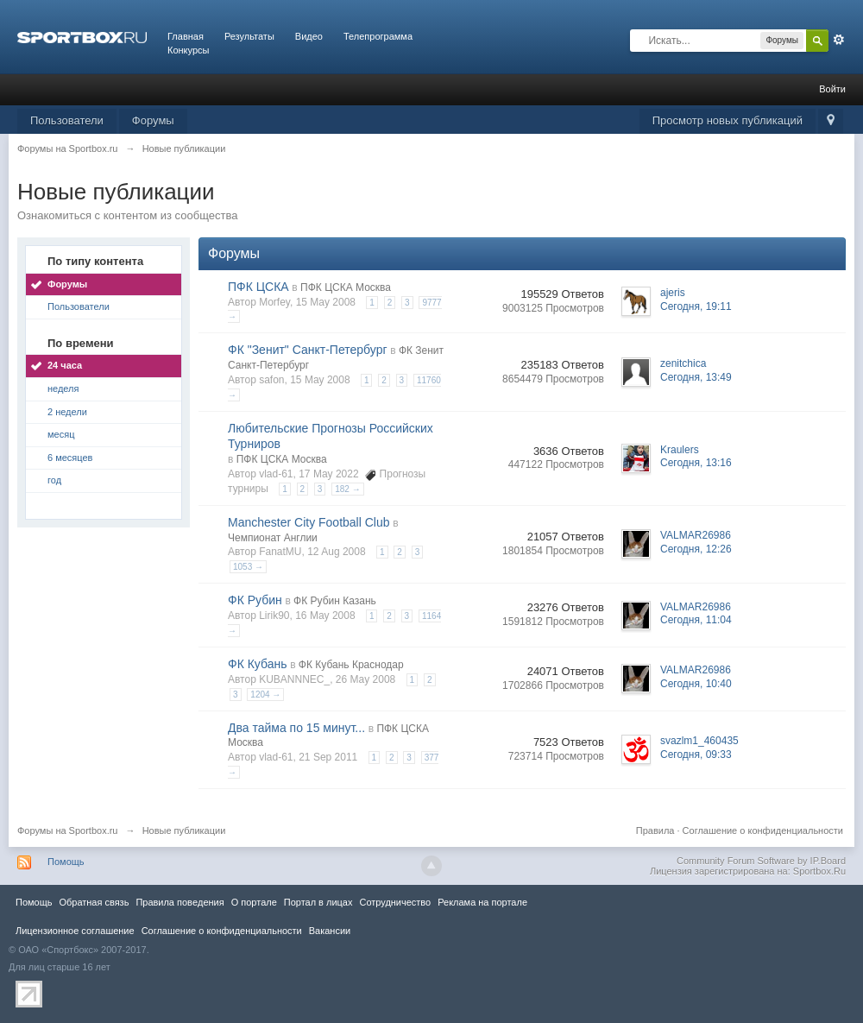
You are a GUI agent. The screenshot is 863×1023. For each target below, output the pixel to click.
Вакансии (329, 930)
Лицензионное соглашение (75, 930)
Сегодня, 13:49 (696, 377)
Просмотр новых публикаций (727, 120)
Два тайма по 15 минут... (296, 728)
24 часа (64, 365)
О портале (254, 902)
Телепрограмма (378, 36)
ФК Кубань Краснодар (351, 665)
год (54, 480)
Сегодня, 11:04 (696, 620)
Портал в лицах (318, 902)
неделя (63, 388)
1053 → (248, 566)
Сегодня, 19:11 (696, 306)
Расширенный (839, 40)
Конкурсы (188, 50)
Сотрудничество (395, 902)
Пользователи (67, 120)
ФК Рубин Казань (334, 601)
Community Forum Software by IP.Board (761, 861)
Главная (185, 36)
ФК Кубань (257, 664)
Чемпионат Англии (273, 538)
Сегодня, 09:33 (696, 754)
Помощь (66, 861)
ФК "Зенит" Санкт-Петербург (307, 350)
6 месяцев (69, 457)
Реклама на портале (482, 902)
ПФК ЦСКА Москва (345, 287)
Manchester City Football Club (309, 522)
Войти (832, 89)
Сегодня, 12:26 (696, 549)
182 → (347, 489)
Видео (309, 36)
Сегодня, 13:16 (696, 463)
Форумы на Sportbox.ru (67, 830)
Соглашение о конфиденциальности (763, 830)
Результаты (249, 36)
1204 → (265, 694)
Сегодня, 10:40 (696, 684)
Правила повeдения (179, 902)
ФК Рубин (255, 600)
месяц (60, 434)
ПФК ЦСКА (258, 287)
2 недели (67, 412)
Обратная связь (94, 902)
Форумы (153, 120)
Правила (655, 830)
